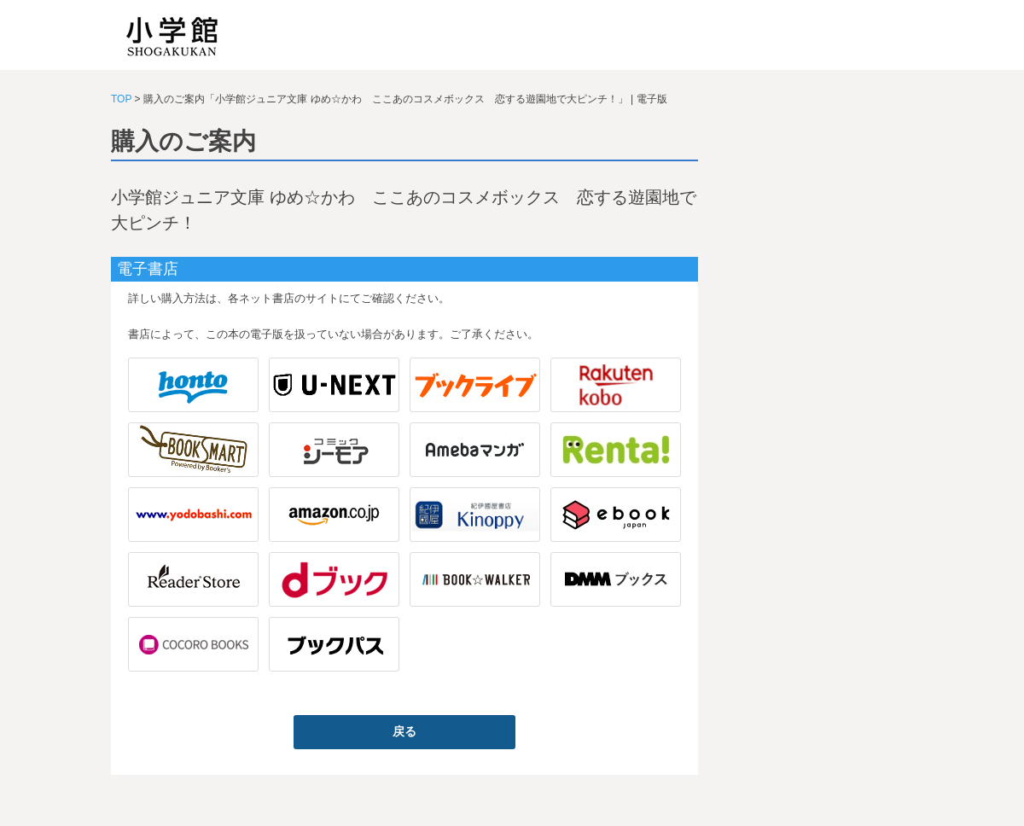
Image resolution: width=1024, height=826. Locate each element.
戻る (404, 731)
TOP (121, 99)
